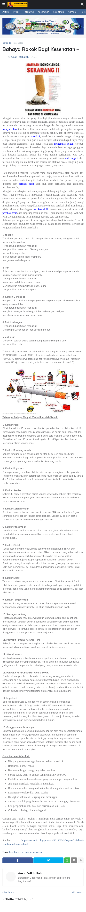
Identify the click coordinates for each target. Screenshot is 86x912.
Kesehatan (43, 11)
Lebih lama (76, 892)
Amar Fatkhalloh (30, 873)
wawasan (38, 852)
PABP (16, 11)
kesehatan (18, 43)
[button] (4, 4)
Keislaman (58, 11)
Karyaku (72, 11)
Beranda (6, 43)
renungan (26, 852)
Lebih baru (9, 892)
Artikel (5, 11)
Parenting (28, 11)
